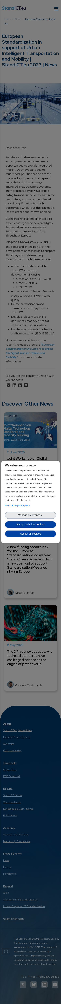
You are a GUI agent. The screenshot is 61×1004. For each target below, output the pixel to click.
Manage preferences (30, 515)
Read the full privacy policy (18, 505)
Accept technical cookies (30, 524)
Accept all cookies (30, 533)
